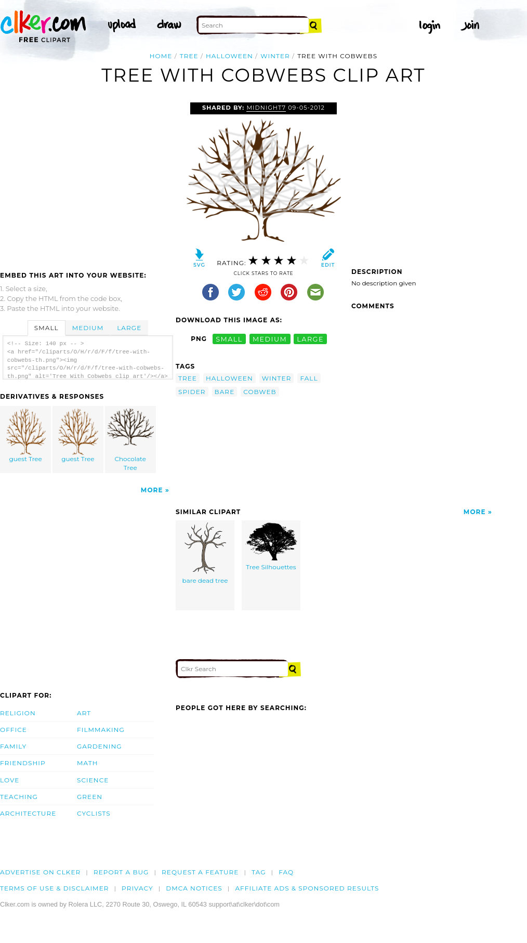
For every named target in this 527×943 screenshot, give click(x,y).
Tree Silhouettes (271, 546)
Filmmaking (101, 730)
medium (270, 339)
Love (9, 780)
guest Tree (26, 435)
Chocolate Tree (130, 440)
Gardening (99, 746)
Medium (87, 328)
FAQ (286, 872)
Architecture (28, 813)
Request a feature (200, 872)
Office (13, 730)
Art (84, 713)
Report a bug (121, 872)
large (310, 339)
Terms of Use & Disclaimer (54, 888)
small (229, 339)
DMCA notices (194, 888)
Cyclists (94, 813)
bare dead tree (205, 553)
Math (87, 763)
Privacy (137, 888)
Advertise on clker (40, 872)
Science (93, 780)
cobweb (259, 392)
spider (192, 392)
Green (89, 797)
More (152, 490)
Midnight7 (266, 107)
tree (189, 56)
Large (129, 328)
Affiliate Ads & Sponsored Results (307, 888)
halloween (229, 56)
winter (275, 56)
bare (225, 392)
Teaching (19, 797)
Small (46, 328)
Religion (18, 713)
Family (13, 746)
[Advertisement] (87, 180)
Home (161, 56)
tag (259, 872)
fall (309, 378)
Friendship (23, 763)
